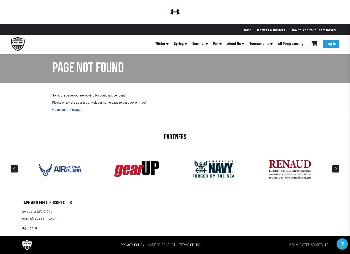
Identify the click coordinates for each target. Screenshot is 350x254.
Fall (216, 44)
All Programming (290, 44)
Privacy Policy (132, 245)
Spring (179, 44)
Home (247, 30)
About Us (234, 44)
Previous (14, 168)
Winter (160, 44)
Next (335, 168)
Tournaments (259, 44)
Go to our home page (66, 109)
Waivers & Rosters (271, 30)
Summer (198, 44)
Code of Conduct (161, 245)
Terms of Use (190, 245)
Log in (331, 44)
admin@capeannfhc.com (39, 218)
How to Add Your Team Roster (314, 30)
